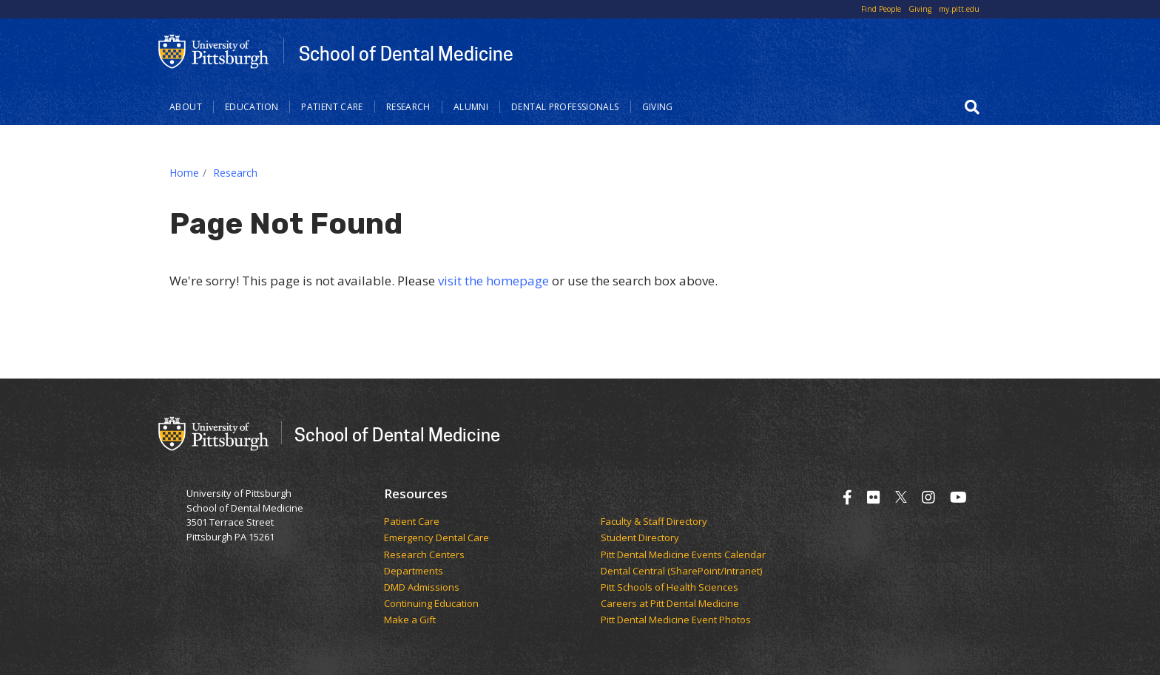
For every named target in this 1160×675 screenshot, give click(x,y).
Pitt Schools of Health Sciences (669, 588)
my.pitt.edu (959, 9)
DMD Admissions (421, 588)
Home (184, 173)
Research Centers (424, 555)
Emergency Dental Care (436, 538)
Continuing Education (431, 604)
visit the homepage (493, 280)
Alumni (470, 107)
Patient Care (332, 107)
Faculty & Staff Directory (654, 522)
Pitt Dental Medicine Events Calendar (683, 555)
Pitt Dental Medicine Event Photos (676, 620)
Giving (919, 9)
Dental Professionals (565, 107)
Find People (881, 9)
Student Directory (640, 538)
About (185, 107)
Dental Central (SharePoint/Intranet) (681, 571)
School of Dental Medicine (406, 53)
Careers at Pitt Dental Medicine (670, 604)
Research (408, 107)
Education (251, 107)
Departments (413, 571)
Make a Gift (410, 620)
